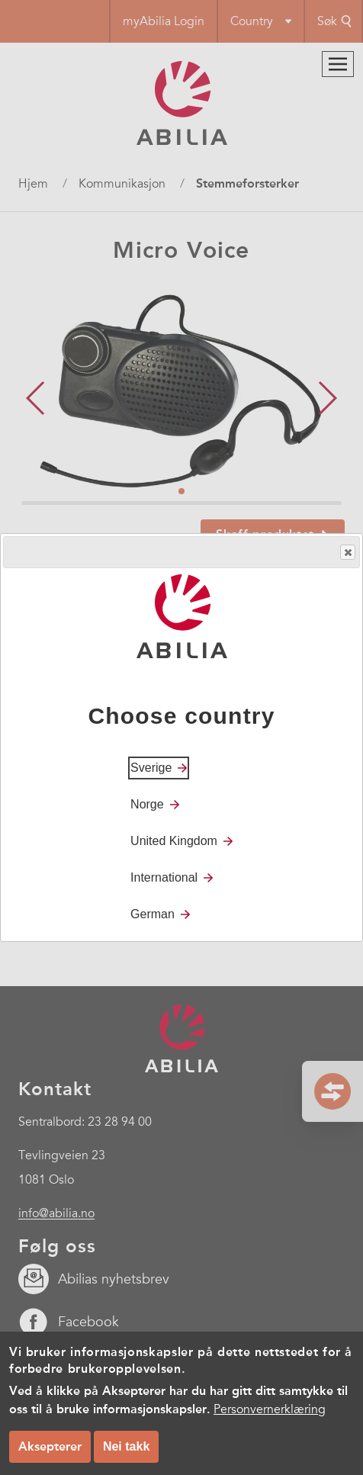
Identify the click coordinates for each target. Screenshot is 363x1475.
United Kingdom (173, 840)
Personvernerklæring (270, 1409)
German (152, 914)
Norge (147, 804)
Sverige (151, 767)
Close (347, 552)
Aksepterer (50, 1446)
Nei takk (126, 1446)
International (164, 877)
